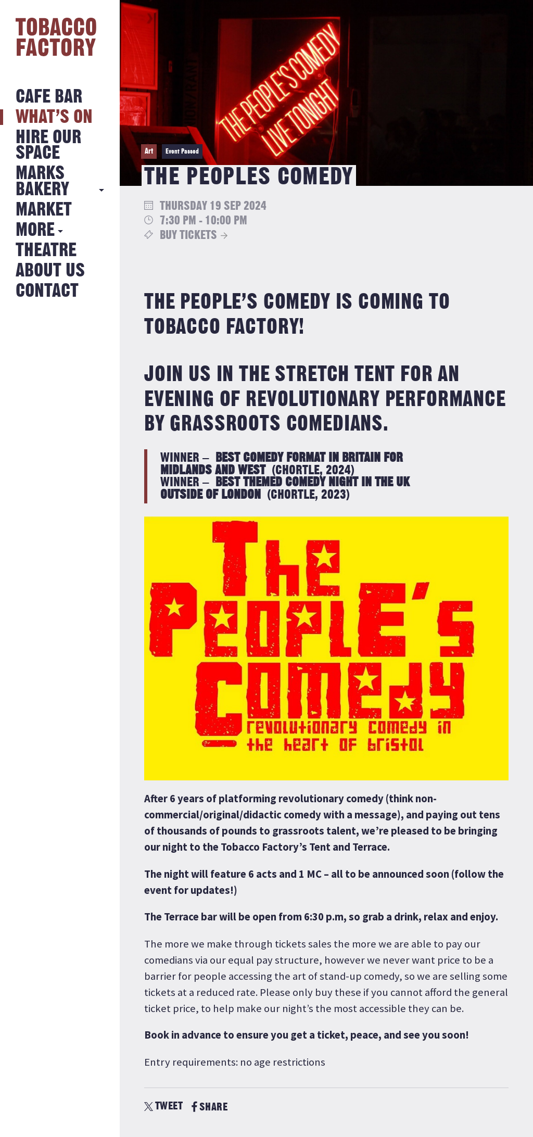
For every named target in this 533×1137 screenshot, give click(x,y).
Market (44, 210)
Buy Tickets (188, 236)
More (35, 230)
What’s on (54, 117)
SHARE (209, 1107)
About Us (50, 271)
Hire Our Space (48, 145)
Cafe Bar (49, 97)
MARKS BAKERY (42, 181)
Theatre (46, 251)
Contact (47, 291)
